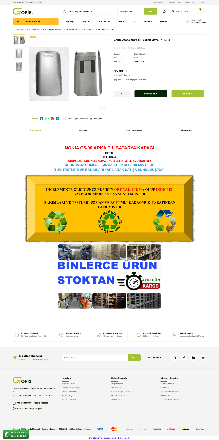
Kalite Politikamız (167, 384)
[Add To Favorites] (103, 108)
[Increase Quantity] (127, 94)
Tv (134, 21)
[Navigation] (37, 21)
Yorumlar (83, 130)
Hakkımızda (189, 2)
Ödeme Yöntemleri (69, 392)
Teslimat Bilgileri (68, 396)
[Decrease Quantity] (116, 94)
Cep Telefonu (104, 21)
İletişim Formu (166, 396)
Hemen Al (187, 94)
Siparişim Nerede (69, 399)
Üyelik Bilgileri (116, 388)
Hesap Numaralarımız (169, 392)
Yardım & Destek (174, 2)
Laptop (86, 21)
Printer (163, 21)
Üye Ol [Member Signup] (186, 11)
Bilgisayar (70, 21)
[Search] (92, 11)
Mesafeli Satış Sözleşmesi (72, 388)
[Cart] (201, 11)
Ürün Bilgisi (35, 130)
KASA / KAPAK (140, 54)
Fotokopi (147, 21)
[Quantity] (121, 94)
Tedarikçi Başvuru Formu (170, 399)
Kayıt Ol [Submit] (134, 358)
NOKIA (137, 58)
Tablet (122, 21)
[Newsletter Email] (101, 357)
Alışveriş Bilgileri (68, 384)
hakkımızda (115, 399)
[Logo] (23, 11)
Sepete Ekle (151, 94)
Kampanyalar (159, 2)
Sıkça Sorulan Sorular (120, 396)
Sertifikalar (164, 388)
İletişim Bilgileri (117, 384)
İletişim (201, 2)
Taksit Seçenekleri (134, 130)
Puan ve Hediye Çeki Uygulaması (124, 392)
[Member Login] (173, 11)
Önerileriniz (187, 130)
